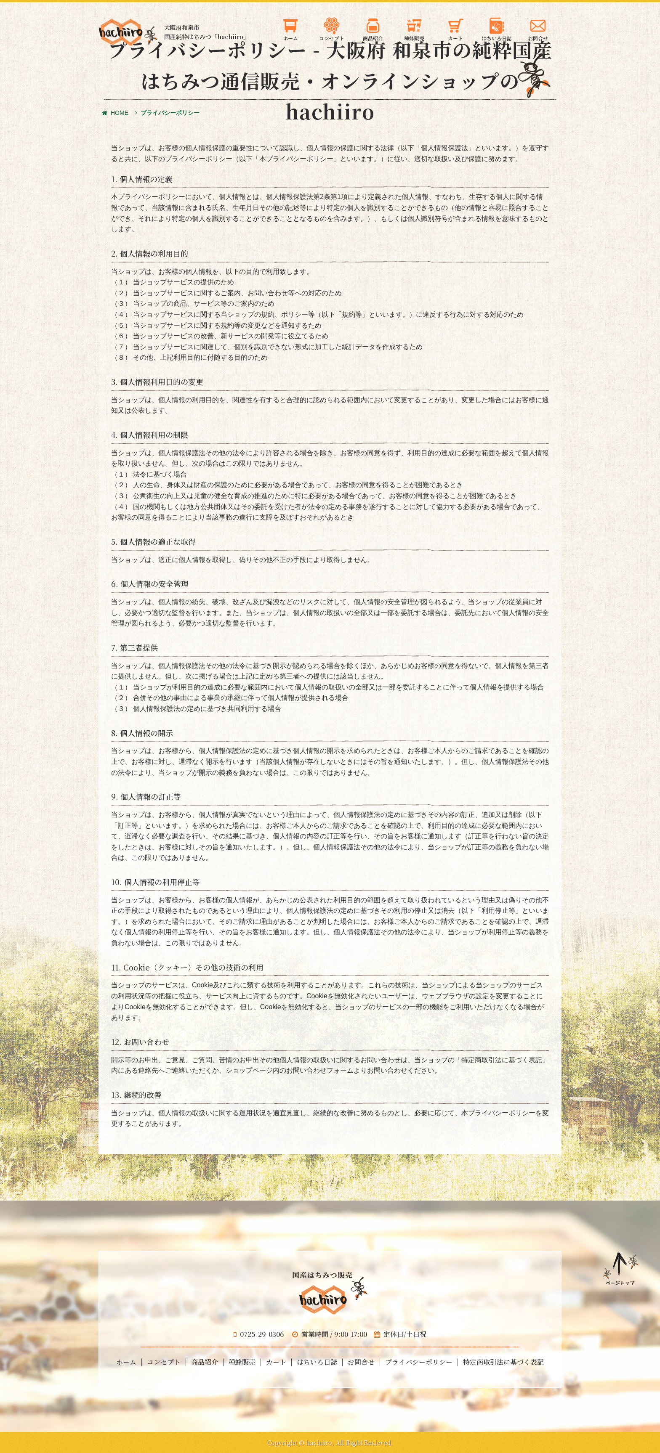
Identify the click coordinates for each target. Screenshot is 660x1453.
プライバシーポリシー (418, 1362)
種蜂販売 (242, 1362)
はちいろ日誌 (317, 1362)
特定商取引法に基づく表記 (503, 1362)
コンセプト (164, 1362)
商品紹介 (204, 1362)
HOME (115, 112)
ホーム (126, 1362)
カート (276, 1362)
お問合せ (361, 1362)
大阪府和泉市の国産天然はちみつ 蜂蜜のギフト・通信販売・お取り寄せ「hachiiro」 (127, 32)
